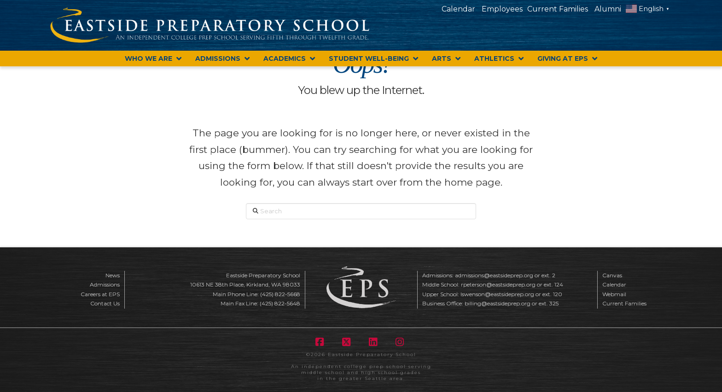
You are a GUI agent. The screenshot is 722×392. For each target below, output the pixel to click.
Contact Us (105, 303)
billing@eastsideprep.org (497, 303)
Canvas (612, 275)
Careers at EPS (100, 294)
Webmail (614, 294)
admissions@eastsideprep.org (494, 275)
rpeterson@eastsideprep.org (498, 284)
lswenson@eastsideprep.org (497, 294)
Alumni (607, 9)
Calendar (458, 9)
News (112, 275)
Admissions (105, 284)
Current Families (557, 9)
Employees (502, 9)
